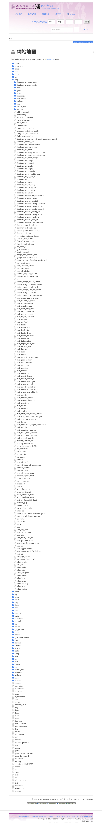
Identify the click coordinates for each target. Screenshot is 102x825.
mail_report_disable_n (24, 379)
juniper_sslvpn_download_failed (28, 284)
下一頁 (57, 816)
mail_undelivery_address (25, 430)
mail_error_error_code (24, 309)
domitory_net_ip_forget (24, 177)
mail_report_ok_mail (23, 384)
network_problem (20, 742)
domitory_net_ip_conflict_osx (27, 174)
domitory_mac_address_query (27, 144)
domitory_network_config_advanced (29, 204)
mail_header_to (21, 338)
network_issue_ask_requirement (27, 465)
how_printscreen (22, 263)
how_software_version (24, 266)
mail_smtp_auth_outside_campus (28, 414)
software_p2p (20, 503)
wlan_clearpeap (21, 573)
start (15, 775)
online (16, 748)
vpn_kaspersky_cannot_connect (27, 543)
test (15, 783)
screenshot (19, 484)
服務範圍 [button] (32, 14)
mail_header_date (22, 328)
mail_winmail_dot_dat (24, 438)
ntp (15, 745)
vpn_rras (19, 546)
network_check (21, 462)
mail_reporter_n (21, 403)
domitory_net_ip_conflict (25, 171)
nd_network (18, 734)
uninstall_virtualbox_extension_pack (29, 513)
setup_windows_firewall (25, 495)
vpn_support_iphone (23, 548)
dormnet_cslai (19, 705)
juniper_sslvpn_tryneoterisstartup (28, 295)
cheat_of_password (23, 120)
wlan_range (20, 581)
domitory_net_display (24, 166)
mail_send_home (22, 411)
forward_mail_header (23, 239)
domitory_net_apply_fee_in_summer (29, 152)
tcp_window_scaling (23, 508)
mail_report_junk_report (25, 381)
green (15, 718)
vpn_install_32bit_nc (23, 538)
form (15, 713)
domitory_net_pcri (22, 179)
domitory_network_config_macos (28, 206)
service (16, 767)
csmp (15, 694)
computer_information (24, 128)
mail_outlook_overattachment (27, 357)
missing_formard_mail (24, 441)
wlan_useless (20, 589)
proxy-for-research (20, 756)
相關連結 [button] (46, 14)
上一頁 (50, 816)
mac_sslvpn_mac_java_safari (26, 298)
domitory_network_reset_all (26, 220)
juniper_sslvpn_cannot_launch (27, 282)
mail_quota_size (21, 365)
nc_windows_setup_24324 (25, 446)
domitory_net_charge (23, 160)
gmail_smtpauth (21, 252)
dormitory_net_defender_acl (26, 225)
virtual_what (20, 522)
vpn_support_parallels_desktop (27, 551)
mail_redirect (20, 371)
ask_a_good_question (23, 117)
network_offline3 (22, 468)
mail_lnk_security (22, 349)
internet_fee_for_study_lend (26, 276)
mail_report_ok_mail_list (25, 387)
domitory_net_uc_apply (24, 190)
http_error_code (21, 268)
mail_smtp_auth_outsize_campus (28, 416)
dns (15, 699)
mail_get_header (22, 322)
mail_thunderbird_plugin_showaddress (30, 425)
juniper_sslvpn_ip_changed (26, 287)
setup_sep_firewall (22, 492)
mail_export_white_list (24, 311)
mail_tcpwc (20, 422)
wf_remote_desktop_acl (24, 559)
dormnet (17, 702)
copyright (17, 691)
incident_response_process (25, 274)
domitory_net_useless (23, 193)
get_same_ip (20, 247)
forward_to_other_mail (24, 241)
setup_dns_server (22, 489)
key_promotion (19, 726)
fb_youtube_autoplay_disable (26, 236)
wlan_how (19, 578)
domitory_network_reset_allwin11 (28, 222)
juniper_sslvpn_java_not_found (27, 290)
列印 (68, 816)
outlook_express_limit (24, 476)
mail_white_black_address (25, 433)
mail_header (20, 325)
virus (17, 524)
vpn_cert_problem (22, 532)
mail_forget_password (24, 317)
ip (16, 279)
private (16, 751)
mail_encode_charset (23, 303)
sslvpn (16, 772)
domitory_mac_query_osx (25, 147)
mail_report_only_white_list (26, 392)
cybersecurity (18, 697)
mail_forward (20, 319)
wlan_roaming (21, 583)
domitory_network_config (25, 198)
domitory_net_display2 (24, 169)
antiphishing (20, 115)
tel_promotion (19, 780)
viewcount (17, 786)
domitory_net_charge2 (24, 163)
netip (15, 737)
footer (16, 710)
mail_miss (19, 352)
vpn (17, 527)
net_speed (19, 457)
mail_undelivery (21, 427)
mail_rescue (20, 406)
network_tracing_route (24, 473)
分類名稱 (51, 60)
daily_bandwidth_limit (24, 136)
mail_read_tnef (21, 368)
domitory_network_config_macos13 (29, 209)
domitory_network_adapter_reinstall (29, 196)
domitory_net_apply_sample (26, 158)
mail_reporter (20, 395)
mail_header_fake (22, 330)
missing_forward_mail (24, 443)
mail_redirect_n (21, 373)
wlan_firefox (20, 575)
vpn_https (19, 535)
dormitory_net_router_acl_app (27, 231)
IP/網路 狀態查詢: (39, 22)
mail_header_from (22, 333)
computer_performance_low (26, 133)
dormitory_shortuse (23, 233)
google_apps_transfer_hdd (25, 255)
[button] (85, 29)
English (71, 14)
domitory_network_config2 (26, 201)
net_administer (21, 449)
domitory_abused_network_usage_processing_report (35, 139)
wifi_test (19, 565)
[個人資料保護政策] (39, 816)
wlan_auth (19, 570)
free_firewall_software (24, 244)
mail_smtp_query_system (25, 419)
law (15, 729)
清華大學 (75, 816)
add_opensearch (21, 112)
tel (14, 778)
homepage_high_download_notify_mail (30, 260)
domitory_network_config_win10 (28, 214)
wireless (16, 791)
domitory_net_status (23, 182)
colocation (17, 686)
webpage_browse (22, 557)
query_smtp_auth (22, 481)
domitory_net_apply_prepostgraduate (29, 155)
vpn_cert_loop (21, 530)
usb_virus (19, 519)
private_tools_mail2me (22, 753)
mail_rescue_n (21, 408)
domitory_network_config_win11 (28, 217)
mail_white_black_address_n (26, 435)
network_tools (21, 470)
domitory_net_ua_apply (24, 185)
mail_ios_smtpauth (22, 346)
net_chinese (20, 451)
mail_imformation (22, 341)
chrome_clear (20, 125)
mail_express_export (23, 314)
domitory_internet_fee (24, 142)
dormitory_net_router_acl (25, 228)
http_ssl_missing (22, 271)
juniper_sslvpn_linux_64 (25, 292)
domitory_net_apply (23, 150)
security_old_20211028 (22, 764)
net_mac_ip (20, 454)
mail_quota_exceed (23, 363)
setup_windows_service (24, 497)
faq (15, 707)
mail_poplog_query (23, 360)
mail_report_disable (23, 376)
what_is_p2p (20, 562)
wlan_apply (20, 567)
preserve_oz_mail (22, 478)
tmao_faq (19, 511)
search (18, 487)
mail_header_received (24, 336)
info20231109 (19, 724)
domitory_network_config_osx (27, 212)
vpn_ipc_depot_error (23, 540)
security (16, 761)
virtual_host (18, 788)
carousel (17, 683)
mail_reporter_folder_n (24, 400)
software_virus (21, 505)
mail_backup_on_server (24, 301)
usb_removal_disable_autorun (27, 516)
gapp (15, 716)
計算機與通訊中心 (86, 816)
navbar (16, 732)
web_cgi (18, 554)
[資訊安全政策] (24, 816)
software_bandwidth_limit (25, 500)
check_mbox (20, 123)
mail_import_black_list (24, 344)
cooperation (18, 689)
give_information (22, 249)
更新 (63, 816)
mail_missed (20, 355)
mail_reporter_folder (23, 398)
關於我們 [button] (19, 14)
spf (15, 769)
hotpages (17, 721)
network (18, 460)
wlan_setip (19, 586)
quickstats (17, 759)
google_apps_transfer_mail (26, 257)
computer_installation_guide (26, 131)
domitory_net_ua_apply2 (25, 187)
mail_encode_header (23, 306)
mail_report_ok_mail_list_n (26, 390)
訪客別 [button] (59, 14)
